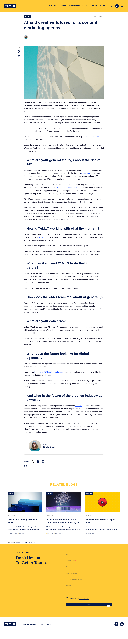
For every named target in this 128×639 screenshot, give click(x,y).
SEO (52, 533)
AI (48, 533)
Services (89, 493)
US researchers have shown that (69, 188)
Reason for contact (74, 574)
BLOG (84, 6)
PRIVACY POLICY (29, 626)
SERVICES (62, 6)
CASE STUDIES (74, 6)
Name (68, 555)
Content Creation (60, 533)
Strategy (21, 533)
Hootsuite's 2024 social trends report (49, 372)
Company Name (72, 561)
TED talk (78, 406)
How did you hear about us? (77, 580)
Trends (27, 17)
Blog (13, 542)
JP (112, 6)
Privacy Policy (85, 598)
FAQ (41, 626)
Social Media (90, 533)
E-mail (69, 567)
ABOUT (102, 6)
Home (9, 542)
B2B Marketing (13, 533)
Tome (41, 237)
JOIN (49, 626)
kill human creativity (91, 137)
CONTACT (93, 6)
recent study (86, 173)
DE (122, 6)
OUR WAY (52, 6)
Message (70, 586)
